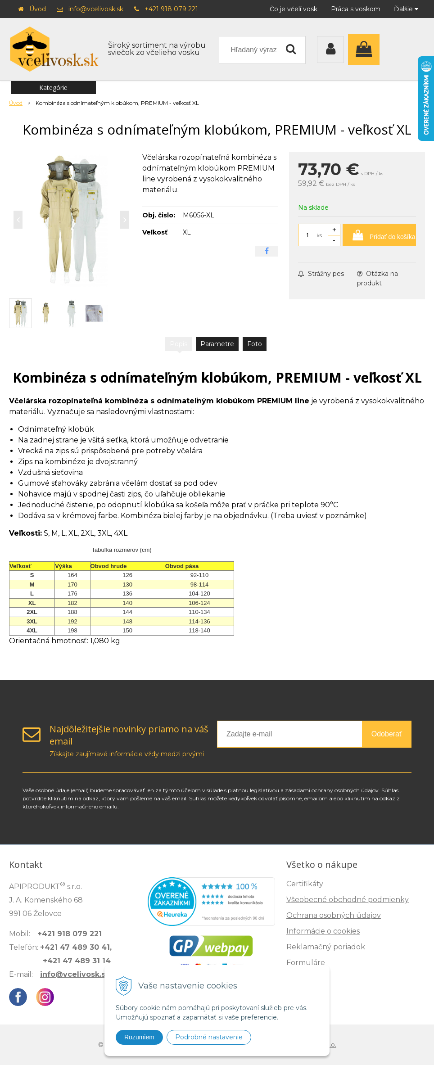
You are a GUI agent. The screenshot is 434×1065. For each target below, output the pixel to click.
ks (319, 235)
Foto (254, 344)
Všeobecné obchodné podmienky (347, 899)
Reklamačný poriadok (325, 947)
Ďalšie (406, 9)
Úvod (37, 9)
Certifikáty (304, 884)
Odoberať (386, 734)
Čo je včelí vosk (293, 9)
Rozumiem (139, 1037)
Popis (178, 344)
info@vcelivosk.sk (95, 9)
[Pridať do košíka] (379, 235)
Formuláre (305, 962)
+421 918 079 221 (171, 9)
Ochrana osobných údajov (333, 915)
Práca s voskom (355, 9)
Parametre (217, 344)
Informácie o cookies (323, 931)
